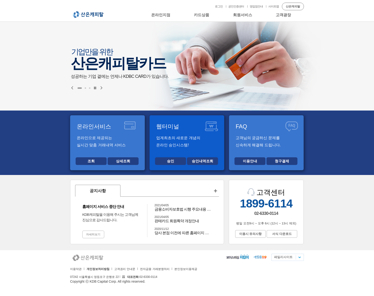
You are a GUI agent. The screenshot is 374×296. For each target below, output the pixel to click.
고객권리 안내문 (124, 269)
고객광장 (283, 15)
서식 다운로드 (282, 234)
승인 (170, 161)
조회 (91, 161)
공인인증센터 (236, 6)
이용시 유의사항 (250, 234)
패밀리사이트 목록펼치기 (299, 257)
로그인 (219, 6)
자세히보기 (93, 234)
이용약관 (76, 269)
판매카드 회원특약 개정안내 (177, 221)
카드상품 (201, 15)
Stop (95, 88)
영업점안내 (256, 6)
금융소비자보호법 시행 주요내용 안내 (183, 209)
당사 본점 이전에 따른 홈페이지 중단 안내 (183, 233)
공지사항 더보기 (215, 191)
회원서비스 (242, 15)
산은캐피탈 (88, 14)
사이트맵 (273, 6)
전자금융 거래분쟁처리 (154, 269)
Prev (72, 88)
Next (101, 88)
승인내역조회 (202, 161)
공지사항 (98, 191)
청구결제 (282, 161)
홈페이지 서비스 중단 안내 (103, 207)
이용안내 (250, 161)
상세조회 (123, 161)
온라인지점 (160, 15)
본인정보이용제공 (185, 269)
